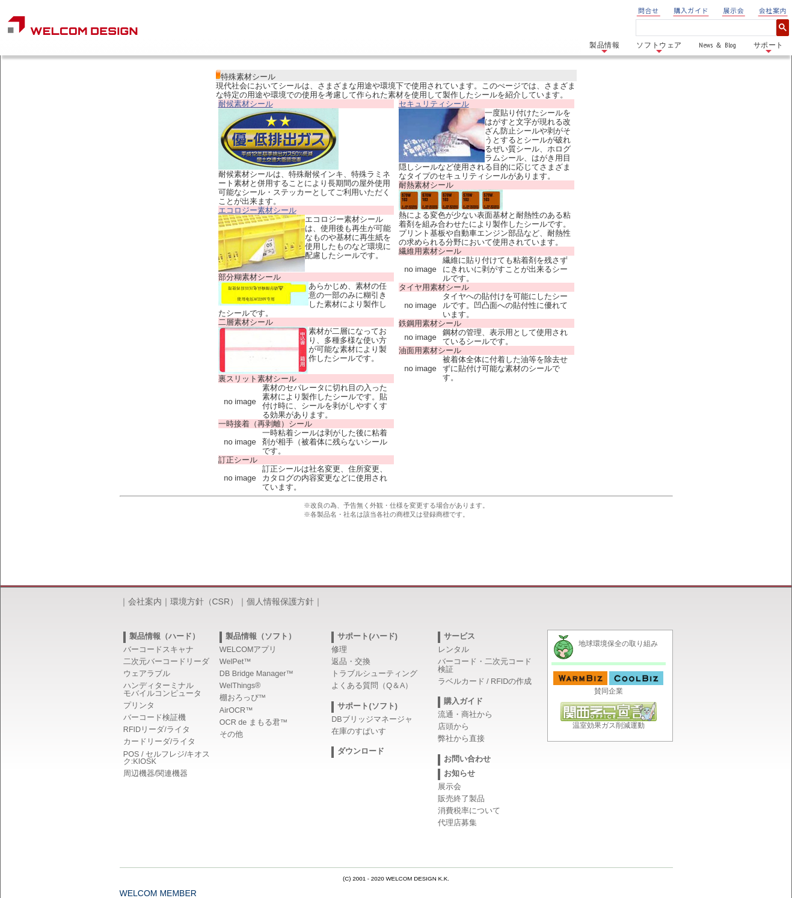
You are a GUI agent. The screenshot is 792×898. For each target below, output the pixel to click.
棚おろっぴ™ (242, 697)
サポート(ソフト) (367, 706)
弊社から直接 (461, 738)
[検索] (703, 27)
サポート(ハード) (367, 636)
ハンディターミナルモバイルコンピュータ (162, 689)
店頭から (453, 726)
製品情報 (604, 47)
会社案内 (773, 10)
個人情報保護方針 (280, 601)
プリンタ (139, 705)
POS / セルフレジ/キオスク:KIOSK (166, 758)
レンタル (453, 649)
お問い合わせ (467, 759)
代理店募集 (457, 823)
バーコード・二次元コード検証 (485, 665)
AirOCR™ (236, 710)
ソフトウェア (659, 47)
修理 (339, 649)
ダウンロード (360, 751)
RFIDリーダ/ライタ (156, 729)
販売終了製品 (461, 799)
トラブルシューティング (374, 673)
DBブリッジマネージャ (372, 719)
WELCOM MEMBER (158, 893)
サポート (769, 47)
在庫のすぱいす (358, 731)
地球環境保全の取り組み (618, 643)
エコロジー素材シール (257, 210)
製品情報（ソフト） (261, 636)
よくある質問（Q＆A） (372, 685)
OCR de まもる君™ (253, 722)
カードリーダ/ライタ (159, 741)
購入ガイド (691, 10)
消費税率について (469, 811)
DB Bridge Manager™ (256, 673)
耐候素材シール (245, 103)
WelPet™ (235, 661)
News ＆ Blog (718, 44)
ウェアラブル (146, 673)
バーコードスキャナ (158, 649)
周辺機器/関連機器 (155, 773)
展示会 (733, 10)
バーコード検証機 (154, 717)
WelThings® (240, 685)
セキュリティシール (434, 103)
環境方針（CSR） (204, 601)
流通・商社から (465, 714)
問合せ (648, 10)
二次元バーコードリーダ (166, 661)
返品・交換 (350, 661)
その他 (231, 734)
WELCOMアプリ (248, 649)
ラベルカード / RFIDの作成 (485, 681)
